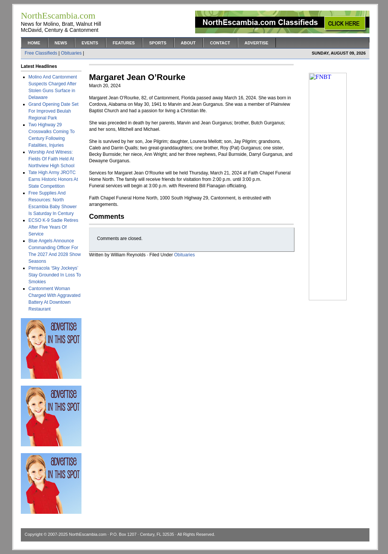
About (188, 43)
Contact (220, 43)
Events (89, 43)
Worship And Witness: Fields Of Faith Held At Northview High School (51, 158)
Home (34, 43)
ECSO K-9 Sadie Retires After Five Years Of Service (53, 227)
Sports (157, 43)
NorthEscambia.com (87, 534)
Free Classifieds (41, 53)
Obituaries (71, 53)
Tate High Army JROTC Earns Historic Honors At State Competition (53, 179)
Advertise (256, 43)
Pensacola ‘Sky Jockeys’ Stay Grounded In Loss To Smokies (54, 274)
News (61, 43)
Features (124, 43)
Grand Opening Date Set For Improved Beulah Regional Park (53, 111)
